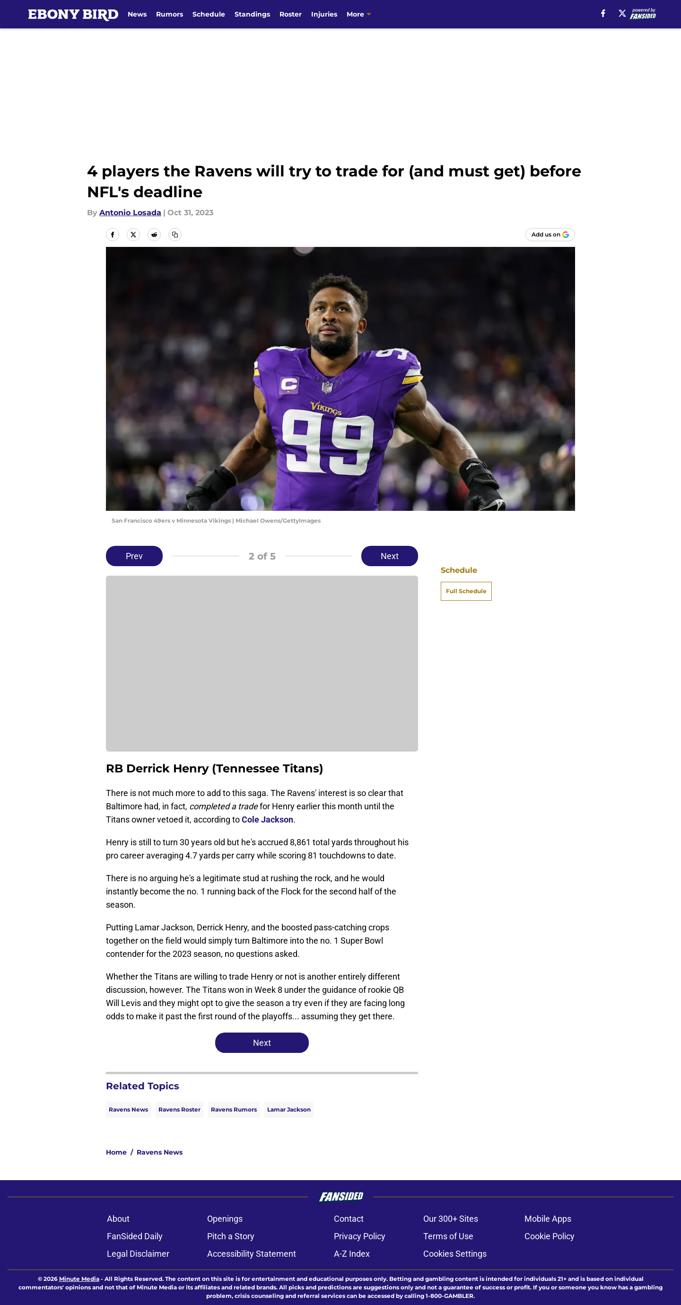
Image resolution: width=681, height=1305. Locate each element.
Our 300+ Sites (450, 1219)
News (137, 14)
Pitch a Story (230, 1236)
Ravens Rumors (234, 1109)
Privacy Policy (359, 1236)
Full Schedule (466, 591)
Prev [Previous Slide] (134, 556)
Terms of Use (448, 1236)
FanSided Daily (135, 1236)
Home (116, 1152)
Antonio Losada (130, 212)
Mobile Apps (547, 1219)
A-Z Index (352, 1254)
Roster (290, 14)
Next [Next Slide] (390, 556)
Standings (252, 14)
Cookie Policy (549, 1236)
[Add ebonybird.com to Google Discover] (550, 234)
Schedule (208, 14)
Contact (349, 1219)
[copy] (175, 234)
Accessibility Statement (251, 1254)
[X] (622, 13)
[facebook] (603, 13)
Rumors (169, 14)
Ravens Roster (179, 1109)
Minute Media (79, 1278)
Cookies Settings (455, 1254)
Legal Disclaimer (138, 1254)
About (118, 1219)
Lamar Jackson (289, 1109)
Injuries (324, 14)
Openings (225, 1219)
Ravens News (128, 1109)
